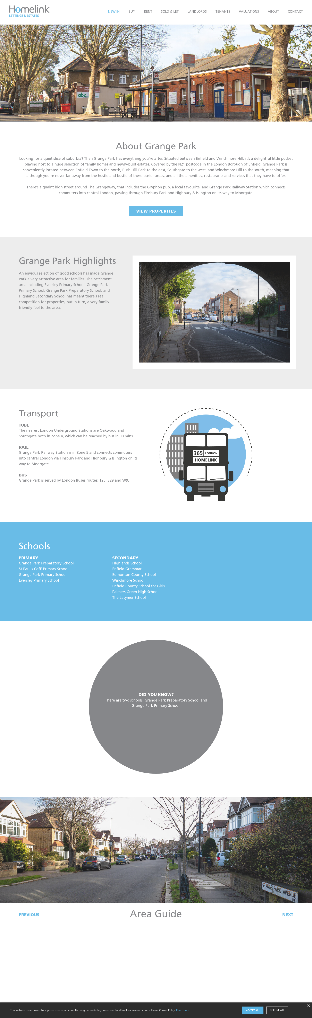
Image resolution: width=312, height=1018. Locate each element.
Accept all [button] (253, 1010)
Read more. (183, 1010)
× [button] (308, 1006)
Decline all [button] (277, 1010)
